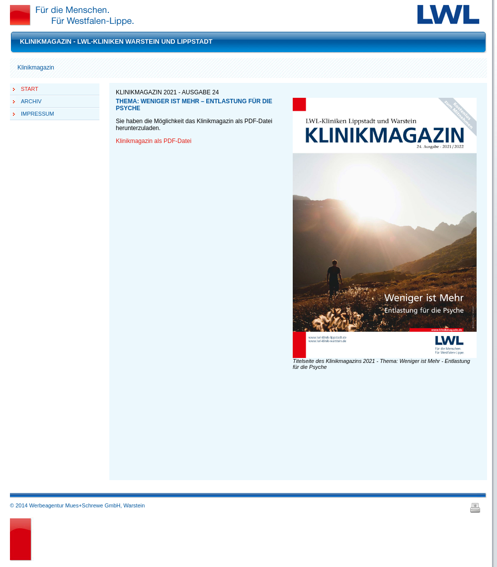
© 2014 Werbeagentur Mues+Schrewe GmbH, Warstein (77, 505)
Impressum (37, 114)
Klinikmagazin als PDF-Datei (153, 141)
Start (29, 89)
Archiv (31, 101)
